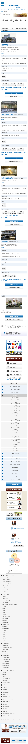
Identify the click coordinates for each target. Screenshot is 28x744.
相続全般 (4, 651)
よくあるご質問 (5, 661)
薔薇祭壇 (15, 446)
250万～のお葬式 (15, 392)
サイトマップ (6, 715)
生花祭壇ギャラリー (6, 591)
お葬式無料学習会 (6, 667)
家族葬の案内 (15, 467)
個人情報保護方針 (7, 706)
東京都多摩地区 (5, 628)
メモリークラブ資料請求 (8, 699)
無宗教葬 (4, 614)
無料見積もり (6, 689)
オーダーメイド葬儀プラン (15, 458)
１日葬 (3, 612)
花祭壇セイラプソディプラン (15, 406)
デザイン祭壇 (15, 450)
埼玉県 (3, 634)
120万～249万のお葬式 (15, 389)
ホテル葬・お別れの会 (15, 461)
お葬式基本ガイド (7, 655)
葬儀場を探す (6, 624)
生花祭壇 (15, 395)
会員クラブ (5, 685)
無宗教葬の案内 (15, 473)
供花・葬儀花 (5, 618)
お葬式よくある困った (6, 659)
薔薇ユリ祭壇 (15, 448)
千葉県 (3, 632)
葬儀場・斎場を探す (15, 9)
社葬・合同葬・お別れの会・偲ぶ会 (9, 604)
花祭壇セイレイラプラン (15, 413)
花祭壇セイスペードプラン (15, 426)
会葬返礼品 (15, 476)
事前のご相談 (5, 649)
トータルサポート (6, 653)
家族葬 (3, 608)
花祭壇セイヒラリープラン (15, 420)
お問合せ (5, 704)
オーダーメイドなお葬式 (7, 583)
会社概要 (4, 672)
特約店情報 (4, 680)
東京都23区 (4, 626)
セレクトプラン (5, 602)
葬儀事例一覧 (5, 589)
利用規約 (5, 708)
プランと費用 (6, 594)
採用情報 (4, 676)
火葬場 (3, 640)
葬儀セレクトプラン (15, 456)
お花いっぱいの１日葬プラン (15, 437)
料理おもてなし (5, 622)
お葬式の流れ (6, 643)
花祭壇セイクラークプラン (15, 433)
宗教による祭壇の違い (6, 663)
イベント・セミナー (7, 687)
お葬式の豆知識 (5, 657)
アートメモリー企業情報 (8, 670)
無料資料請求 (6, 692)
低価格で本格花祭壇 (6, 581)
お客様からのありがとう (7, 587)
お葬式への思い (5, 585)
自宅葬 (3, 610)
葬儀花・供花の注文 (15, 453)
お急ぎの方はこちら (7, 694)
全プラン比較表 (15, 397)
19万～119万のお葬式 (15, 386)
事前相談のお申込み (7, 696)
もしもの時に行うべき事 (7, 647)
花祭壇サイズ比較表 (15, 400)
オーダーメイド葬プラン (7, 600)
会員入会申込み (6, 701)
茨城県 (3, 636)
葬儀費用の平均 (5, 665)
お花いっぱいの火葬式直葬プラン (15, 440)
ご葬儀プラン (5, 598)
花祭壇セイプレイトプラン (15, 423)
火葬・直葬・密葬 (6, 616)
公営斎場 (4, 638)
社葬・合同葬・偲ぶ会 (15, 464)
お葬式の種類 (5, 645)
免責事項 (5, 711)
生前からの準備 (6, 682)
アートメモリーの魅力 (6, 577)
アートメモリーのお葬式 (8, 575)
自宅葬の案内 (15, 470)
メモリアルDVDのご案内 (15, 479)
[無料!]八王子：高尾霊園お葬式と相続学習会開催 (16, 541)
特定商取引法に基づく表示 (8, 713)
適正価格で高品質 (6, 579)
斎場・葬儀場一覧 (6, 678)
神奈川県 (4, 630)
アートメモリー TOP (5, 9)
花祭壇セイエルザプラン (15, 416)
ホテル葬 (4, 606)
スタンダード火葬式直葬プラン (15, 443)
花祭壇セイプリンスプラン (15, 403)
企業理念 (4, 674)
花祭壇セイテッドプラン (15, 430)
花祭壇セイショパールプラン (15, 409)
